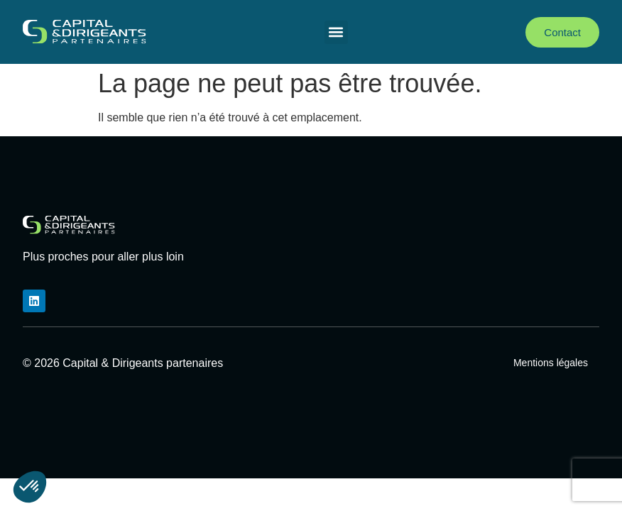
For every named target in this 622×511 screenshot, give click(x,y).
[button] (336, 32)
